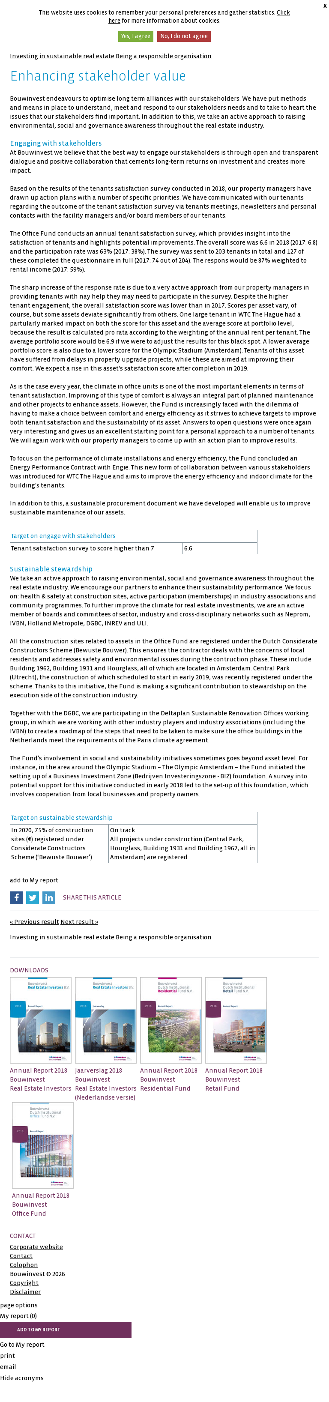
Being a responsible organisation (164, 56)
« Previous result (34, 921)
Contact (21, 1256)
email (8, 1366)
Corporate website (36, 1247)
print (7, 1355)
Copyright (24, 1282)
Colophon (24, 1265)
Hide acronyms (22, 1378)
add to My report (34, 880)
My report (18, 1315)
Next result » (79, 921)
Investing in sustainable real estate (62, 56)
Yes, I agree (135, 36)
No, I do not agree (184, 36)
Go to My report (22, 1344)
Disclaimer (25, 1291)
